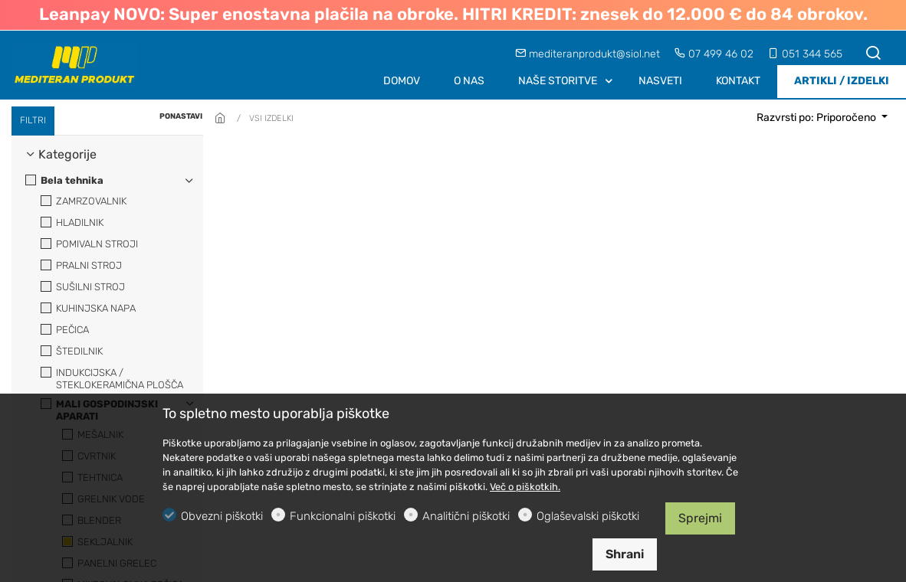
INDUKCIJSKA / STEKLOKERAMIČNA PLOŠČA (112, 379)
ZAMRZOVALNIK (83, 201)
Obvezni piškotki (222, 516)
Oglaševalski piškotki (588, 516)
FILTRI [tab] (33, 120)
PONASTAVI (180, 116)
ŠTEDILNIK (72, 351)
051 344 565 (805, 53)
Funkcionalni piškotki (343, 516)
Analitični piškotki (466, 516)
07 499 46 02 (716, 53)
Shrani (625, 554)
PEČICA (65, 329)
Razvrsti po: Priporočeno (817, 117)
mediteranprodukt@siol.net (589, 53)
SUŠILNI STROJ (83, 287)
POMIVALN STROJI (89, 244)
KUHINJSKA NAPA (88, 308)
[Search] (873, 54)
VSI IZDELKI (271, 118)
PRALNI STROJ (81, 265)
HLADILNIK (72, 222)
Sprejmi (700, 518)
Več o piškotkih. (525, 486)
